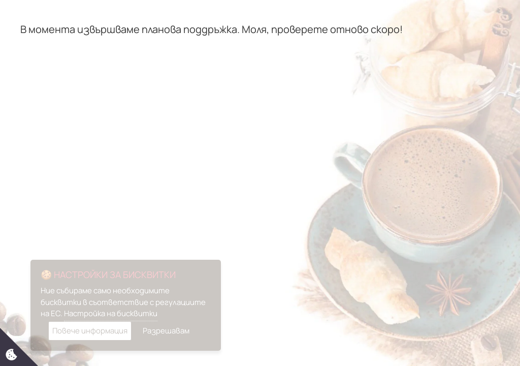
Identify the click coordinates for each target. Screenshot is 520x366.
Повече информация (89, 330)
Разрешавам (166, 330)
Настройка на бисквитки (110, 313)
